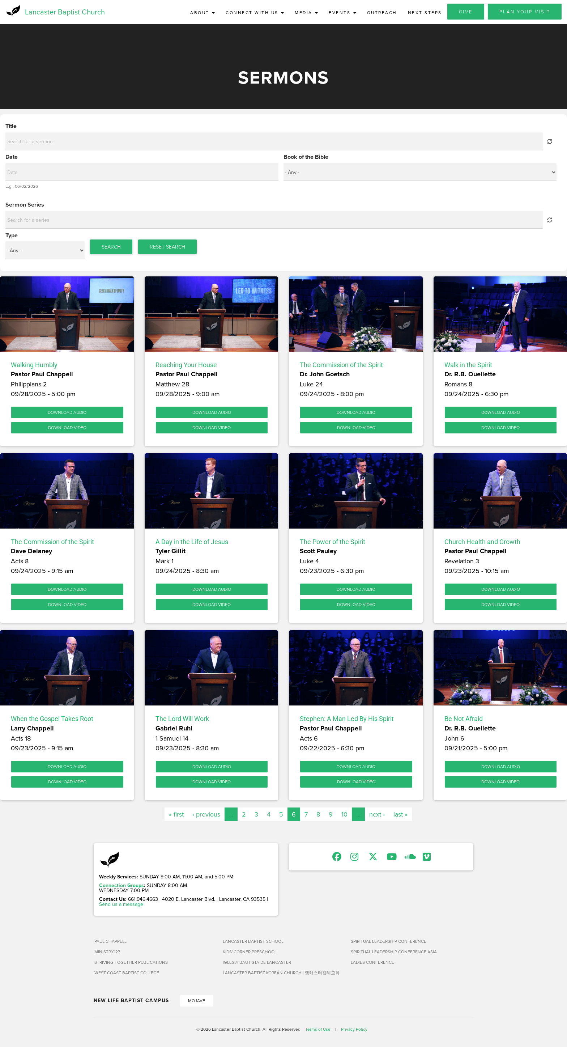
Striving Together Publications (131, 964)
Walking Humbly (34, 366)
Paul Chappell (110, 943)
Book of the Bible (306, 158)
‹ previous (206, 815)
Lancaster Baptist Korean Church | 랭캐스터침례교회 (281, 974)
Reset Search (167, 248)
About (202, 12)
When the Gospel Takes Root (52, 720)
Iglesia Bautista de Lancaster (257, 964)
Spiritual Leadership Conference (388, 943)
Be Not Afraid (463, 720)
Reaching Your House (186, 366)
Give (466, 11)
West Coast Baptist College (126, 974)
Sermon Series (24, 206)
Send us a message (121, 905)
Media (306, 12)
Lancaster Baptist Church (65, 12)
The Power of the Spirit (332, 543)
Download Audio (67, 414)
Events (342, 12)
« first (176, 815)
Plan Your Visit (524, 11)
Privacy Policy (354, 1030)
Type (11, 237)
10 (344, 815)
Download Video (67, 429)
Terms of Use (318, 1030)
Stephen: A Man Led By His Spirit (347, 720)
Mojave (196, 1002)
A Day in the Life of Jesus (191, 543)
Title (11, 128)
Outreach (382, 12)
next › (377, 815)
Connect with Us (255, 12)
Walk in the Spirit (468, 366)
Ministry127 (107, 953)
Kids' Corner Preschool (250, 953)
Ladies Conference (372, 964)
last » (400, 815)
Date (11, 158)
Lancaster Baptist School (253, 943)
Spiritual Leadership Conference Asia (394, 953)
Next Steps (425, 12)
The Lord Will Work (182, 720)
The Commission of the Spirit (341, 366)
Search (111, 248)
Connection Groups (121, 886)
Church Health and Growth (482, 543)
